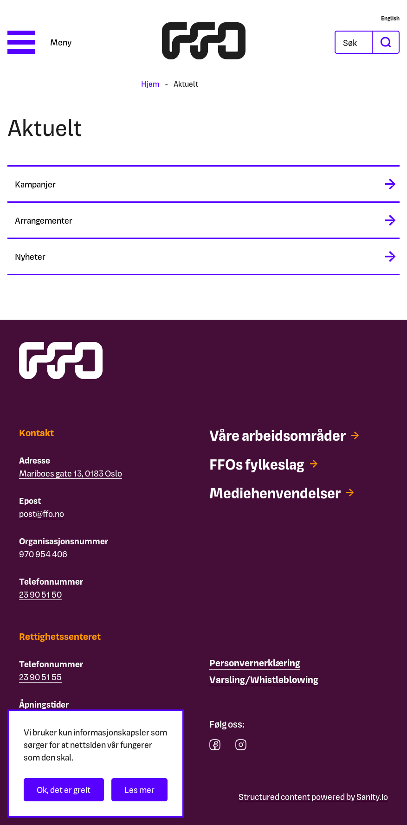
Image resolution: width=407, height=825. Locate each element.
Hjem (150, 84)
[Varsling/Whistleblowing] (263, 679)
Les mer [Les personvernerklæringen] (139, 789)
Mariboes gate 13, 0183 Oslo (70, 473)
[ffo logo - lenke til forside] (203, 42)
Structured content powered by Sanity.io (313, 796)
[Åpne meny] (39, 42)
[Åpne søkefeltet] (354, 42)
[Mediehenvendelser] (285, 493)
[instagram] (240, 746)
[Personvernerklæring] (254, 663)
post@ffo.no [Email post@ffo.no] (41, 513)
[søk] (385, 42)
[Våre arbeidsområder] (288, 435)
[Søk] (354, 42)
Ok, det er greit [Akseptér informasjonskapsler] (63, 789)
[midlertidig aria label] (203, 184)
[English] (390, 18)
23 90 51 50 (40, 594)
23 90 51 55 (40, 676)
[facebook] (214, 746)
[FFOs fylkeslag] (266, 464)
